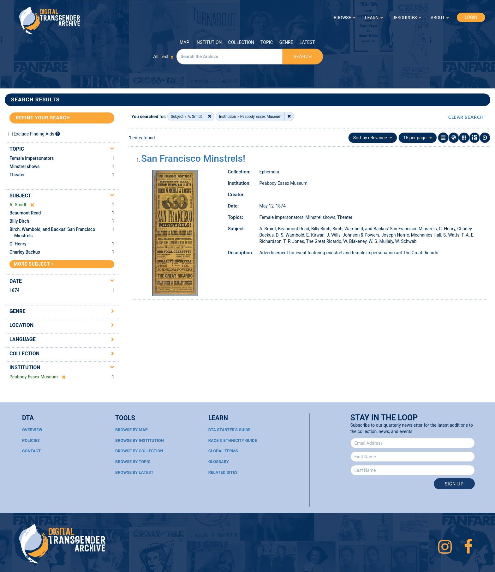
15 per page (417, 137)
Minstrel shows (24, 166)
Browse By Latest (134, 472)
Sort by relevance (372, 137)
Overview (32, 429)
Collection (241, 42)
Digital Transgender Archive (50, 20)
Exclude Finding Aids (34, 133)
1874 (14, 290)
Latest (307, 42)
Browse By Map (131, 429)
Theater (17, 174)
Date (15, 281)
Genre (286, 42)
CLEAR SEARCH (466, 117)
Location (21, 325)
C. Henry (18, 243)
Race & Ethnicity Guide (232, 440)
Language (22, 339)
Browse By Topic (133, 461)
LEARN (374, 17)
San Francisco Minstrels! (193, 158)
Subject (20, 196)
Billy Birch (19, 221)
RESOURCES (406, 17)
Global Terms (223, 451)
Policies (31, 440)
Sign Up (454, 483)
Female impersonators (31, 158)
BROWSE (344, 17)
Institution (208, 42)
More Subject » (34, 264)
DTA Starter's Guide (229, 429)
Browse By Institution (139, 440)
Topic (266, 42)
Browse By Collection (139, 451)
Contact (31, 451)
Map (184, 42)
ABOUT (440, 17)
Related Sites (223, 472)
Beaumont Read (25, 212)
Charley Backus (24, 252)
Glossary (218, 461)
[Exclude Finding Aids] (57, 133)
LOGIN (471, 17)
